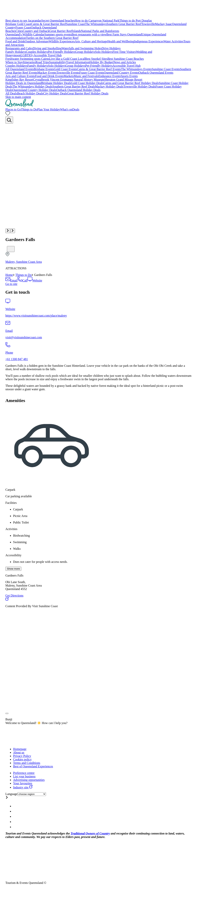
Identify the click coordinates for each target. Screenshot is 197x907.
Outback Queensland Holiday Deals (78, 90)
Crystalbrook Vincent (46, 79)
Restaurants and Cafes (19, 48)
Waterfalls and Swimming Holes (82, 48)
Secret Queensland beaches (58, 20)
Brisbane (11, 24)
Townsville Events (68, 72)
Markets (69, 76)
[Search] (9, 120)
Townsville (148, 24)
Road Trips (42, 62)
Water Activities (173, 41)
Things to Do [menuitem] (29, 109)
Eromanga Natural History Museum (82, 79)
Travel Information (77, 62)
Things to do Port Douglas (135, 20)
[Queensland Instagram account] (15, 806)
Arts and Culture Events (20, 76)
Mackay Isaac (163, 24)
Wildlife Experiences (62, 41)
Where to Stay (14, 62)
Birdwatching (21, 535)
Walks (17, 548)
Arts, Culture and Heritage (91, 41)
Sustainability (57, 62)
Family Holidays (15, 51)
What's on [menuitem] (66, 109)
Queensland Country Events (121, 72)
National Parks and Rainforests (100, 31)
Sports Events (129, 76)
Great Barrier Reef (60, 31)
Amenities (15, 400)
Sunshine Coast (75, 24)
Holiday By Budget (101, 62)
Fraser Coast (23, 27)
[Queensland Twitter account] (15, 816)
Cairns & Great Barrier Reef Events (99, 69)
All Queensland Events (19, 69)
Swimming (20, 542)
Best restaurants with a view (89, 34)
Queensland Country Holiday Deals (34, 90)
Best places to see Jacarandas (23, 20)
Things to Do (23, 274)
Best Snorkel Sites (96, 58)
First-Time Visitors (124, 51)
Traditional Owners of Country (90, 833)
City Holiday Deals (55, 93)
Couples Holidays (37, 51)
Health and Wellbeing (120, 41)
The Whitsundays (96, 24)
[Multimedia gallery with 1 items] (98, 178)
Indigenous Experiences (149, 41)
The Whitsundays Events (136, 69)
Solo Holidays (104, 51)
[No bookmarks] (7, 114)
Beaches (10, 31)
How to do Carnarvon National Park (97, 20)
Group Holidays (85, 51)
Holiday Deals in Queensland (23, 83)
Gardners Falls (20, 239)
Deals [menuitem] (75, 109)
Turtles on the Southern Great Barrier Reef (52, 38)
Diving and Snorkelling (47, 48)
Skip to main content (18, 97)
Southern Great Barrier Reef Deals (74, 86)
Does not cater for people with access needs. (40, 561)
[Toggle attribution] (6, 713)
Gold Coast (24, 24)
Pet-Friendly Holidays (61, 51)
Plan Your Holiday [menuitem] (48, 109)
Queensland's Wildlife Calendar (24, 34)
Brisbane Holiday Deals (56, 83)
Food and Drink (15, 41)
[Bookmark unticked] (11, 249)
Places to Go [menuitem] (13, 109)
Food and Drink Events (49, 76)
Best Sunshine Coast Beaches (126, 58)
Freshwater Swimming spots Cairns (27, 58)
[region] (98, 377)
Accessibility (13, 555)
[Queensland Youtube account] (15, 821)
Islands (76, 31)
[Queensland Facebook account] (15, 811)
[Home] (19, 106)
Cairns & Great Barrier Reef (48, 24)
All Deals (11, 93)
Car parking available (18, 496)
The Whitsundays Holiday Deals (32, 86)
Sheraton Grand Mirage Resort (123, 79)
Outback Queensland (44, 27)
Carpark (10, 489)
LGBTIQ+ (27, 55)
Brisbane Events (44, 69)
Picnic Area (20, 516)
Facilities (11, 502)
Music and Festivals (86, 76)
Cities (19, 31)
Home (9, 274)
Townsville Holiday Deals (139, 86)
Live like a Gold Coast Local (67, 58)
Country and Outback (36, 31)
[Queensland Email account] (15, 827)
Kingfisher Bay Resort (19, 79)
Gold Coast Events (65, 69)
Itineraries (29, 62)
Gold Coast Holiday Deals (87, 83)
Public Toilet (21, 522)
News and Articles (124, 62)
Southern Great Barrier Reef (124, 24)
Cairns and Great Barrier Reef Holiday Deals (131, 83)
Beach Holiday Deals (30, 93)
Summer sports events (58, 34)
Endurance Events (109, 76)
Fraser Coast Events (91, 72)
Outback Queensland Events (156, 72)
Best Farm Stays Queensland (124, 34)
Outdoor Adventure (37, 41)
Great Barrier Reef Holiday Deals (87, 93)
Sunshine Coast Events (166, 69)
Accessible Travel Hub (48, 55)
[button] (7, 230)
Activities (11, 529)
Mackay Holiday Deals (109, 86)
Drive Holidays (111, 48)
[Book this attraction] (11, 284)
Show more (13, 568)
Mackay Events (47, 72)
